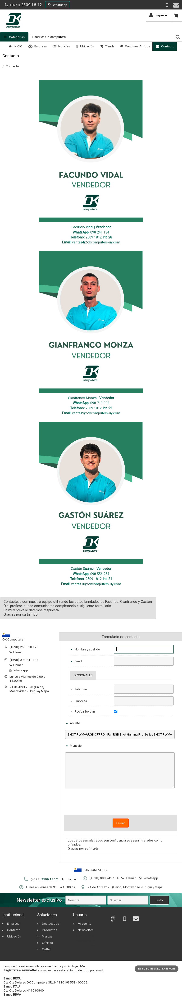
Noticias (60, 46)
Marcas (47, 936)
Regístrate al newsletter (20, 970)
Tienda (106, 46)
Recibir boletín (85, 711)
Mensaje (76, 745)
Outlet (46, 949)
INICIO (15, 46)
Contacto (164, 46)
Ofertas (47, 943)
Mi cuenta (84, 923)
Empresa (37, 46)
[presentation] (121, 803)
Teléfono (81, 689)
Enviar (120, 823)
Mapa (45, 691)
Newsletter (85, 930)
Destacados (50, 923)
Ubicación (84, 46)
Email (78, 661)
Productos (49, 930)
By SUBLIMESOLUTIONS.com (156, 968)
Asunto (75, 723)
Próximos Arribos (134, 46)
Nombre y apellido (87, 649)
